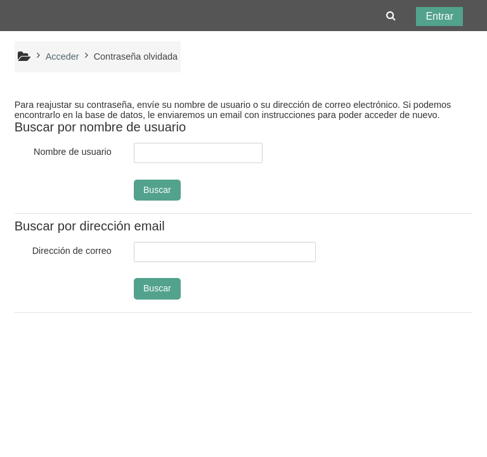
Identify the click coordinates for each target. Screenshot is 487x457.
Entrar (439, 16)
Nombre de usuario (73, 152)
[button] (391, 16)
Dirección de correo (72, 251)
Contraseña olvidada (136, 56)
